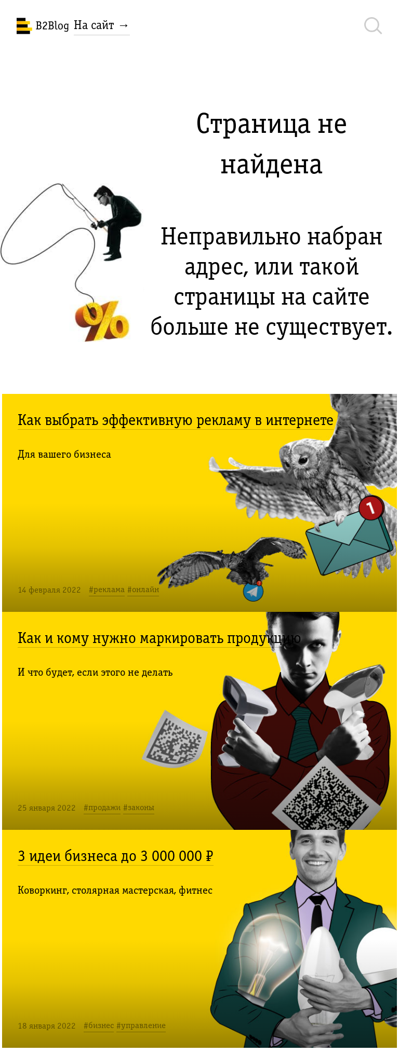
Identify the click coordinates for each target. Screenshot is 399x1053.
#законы (138, 807)
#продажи (102, 807)
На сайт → (102, 25)
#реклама (107, 589)
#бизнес (99, 1025)
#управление (141, 1025)
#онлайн (143, 589)
